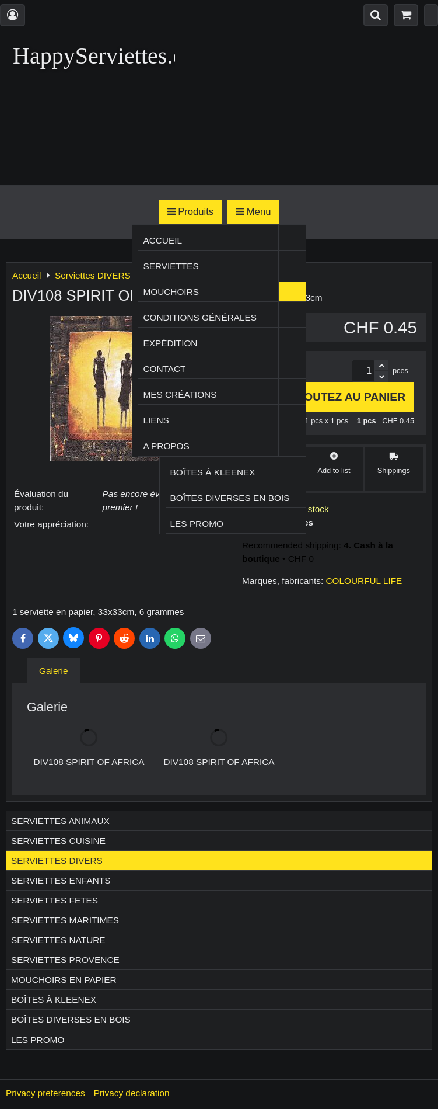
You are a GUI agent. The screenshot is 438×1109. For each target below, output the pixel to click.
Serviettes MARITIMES (65, 920)
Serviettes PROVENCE (65, 960)
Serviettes (170, 266)
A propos (166, 446)
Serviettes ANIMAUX (60, 821)
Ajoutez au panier (340, 397)
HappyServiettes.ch (104, 56)
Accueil (162, 240)
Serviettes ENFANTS (60, 880)
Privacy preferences (45, 1093)
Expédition (170, 343)
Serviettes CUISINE (58, 841)
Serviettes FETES (54, 900)
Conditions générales (200, 317)
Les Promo (196, 524)
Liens (156, 420)
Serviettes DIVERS (57, 860)
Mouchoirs (171, 292)
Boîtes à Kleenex (212, 472)
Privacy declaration (132, 1093)
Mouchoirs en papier (64, 980)
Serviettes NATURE (58, 940)
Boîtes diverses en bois (230, 498)
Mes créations (179, 394)
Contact (164, 369)
